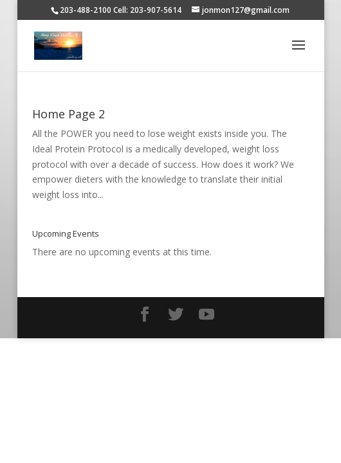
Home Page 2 (68, 114)
